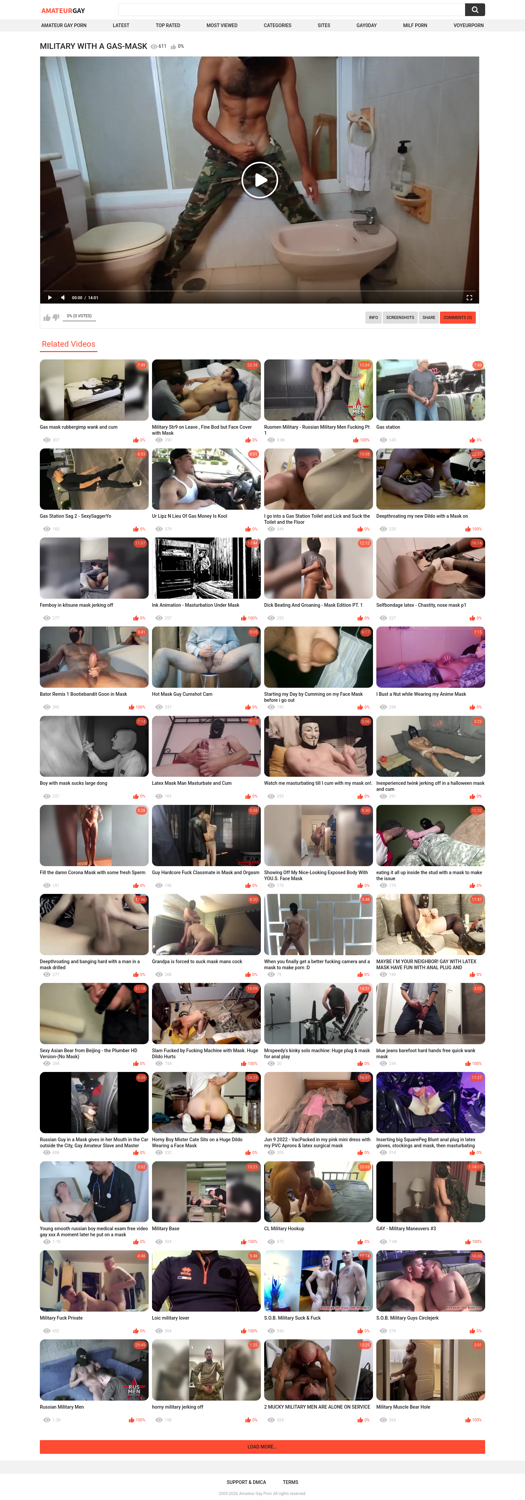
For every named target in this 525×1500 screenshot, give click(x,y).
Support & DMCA (246, 1482)
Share (429, 317)
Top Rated (168, 25)
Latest (121, 25)
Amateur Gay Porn (63, 25)
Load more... (263, 1446)
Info (373, 317)
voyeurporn (469, 25)
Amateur (63, 10)
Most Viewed (222, 25)
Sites (324, 25)
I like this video (47, 317)
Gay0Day (367, 25)
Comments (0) (458, 317)
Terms (290, 1482)
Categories (277, 25)
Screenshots (400, 317)
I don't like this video (55, 317)
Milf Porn (415, 25)
